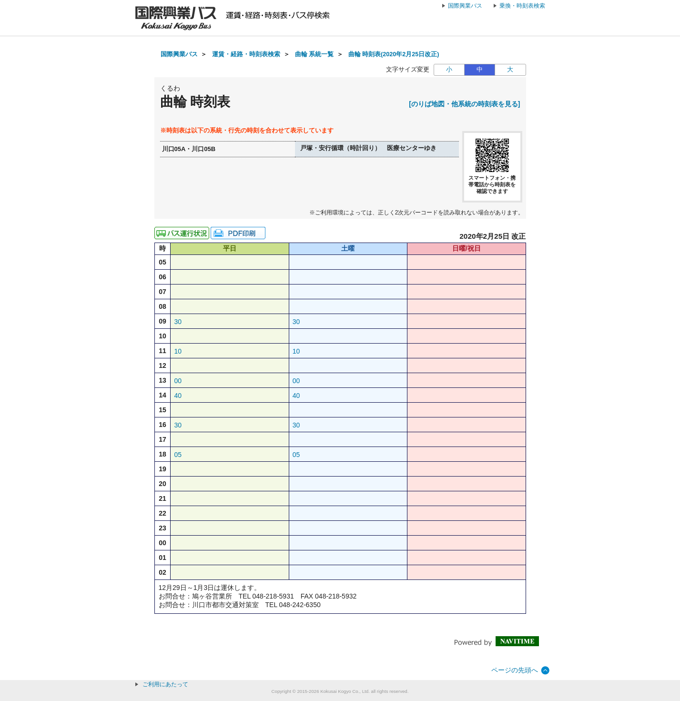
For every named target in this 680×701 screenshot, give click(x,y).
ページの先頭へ (514, 670)
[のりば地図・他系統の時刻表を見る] (464, 104)
